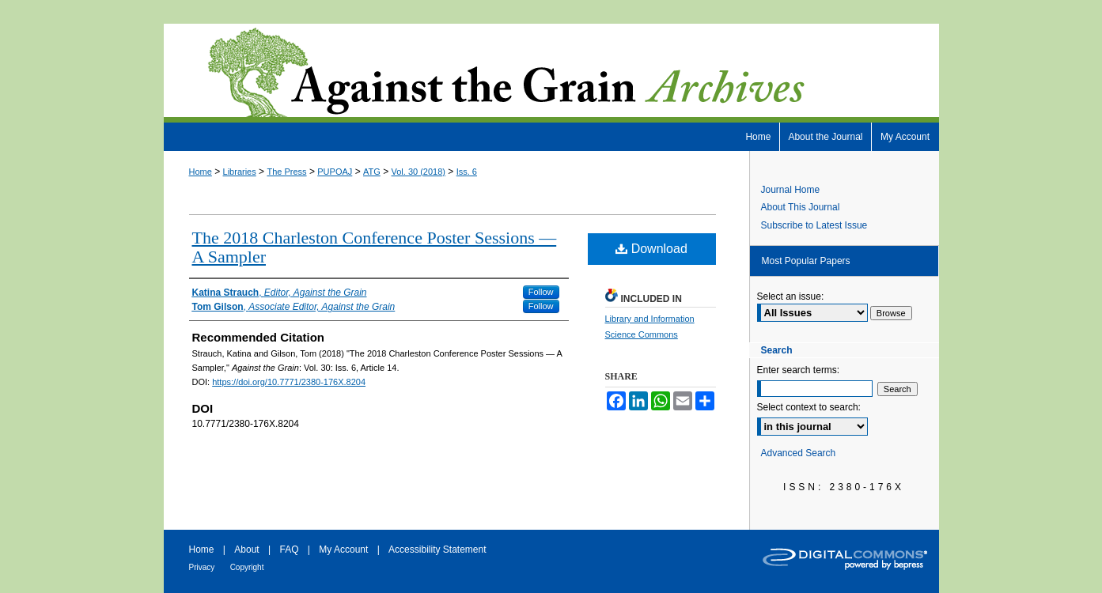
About (246, 549)
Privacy (202, 567)
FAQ (288, 549)
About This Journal (800, 207)
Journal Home (790, 189)
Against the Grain (551, 73)
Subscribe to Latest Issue (814, 225)
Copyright (247, 567)
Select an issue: (790, 296)
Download (651, 248)
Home (200, 171)
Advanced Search (798, 453)
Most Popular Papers (806, 260)
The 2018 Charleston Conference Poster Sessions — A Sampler (374, 247)
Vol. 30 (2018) (419, 171)
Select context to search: (809, 407)
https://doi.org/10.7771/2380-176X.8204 (288, 382)
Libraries (239, 171)
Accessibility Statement (437, 549)
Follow (541, 291)
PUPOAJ (334, 171)
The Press (286, 171)
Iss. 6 (466, 171)
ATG (372, 171)
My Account (343, 549)
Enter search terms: (798, 370)
